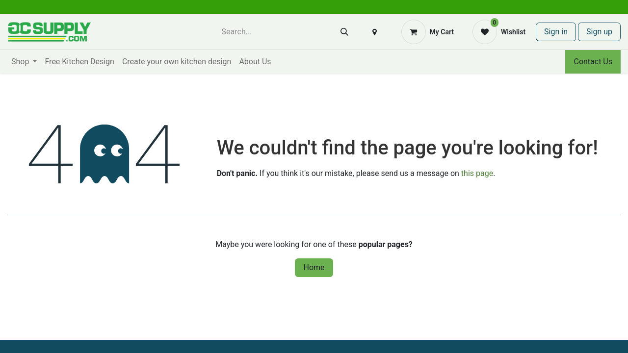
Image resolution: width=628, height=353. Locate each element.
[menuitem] (24, 62)
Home (313, 267)
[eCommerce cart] (427, 32)
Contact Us (593, 61)
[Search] (344, 32)
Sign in (556, 31)
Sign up (599, 31)
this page (477, 173)
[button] (375, 32)
